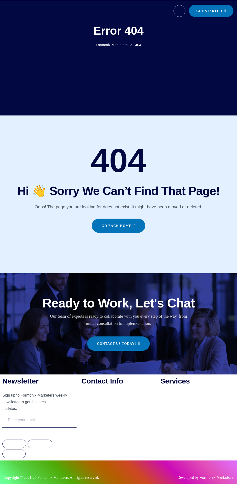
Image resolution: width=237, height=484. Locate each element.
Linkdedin (14, 454)
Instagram (40, 444)
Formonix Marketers (216, 477)
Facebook (14, 444)
